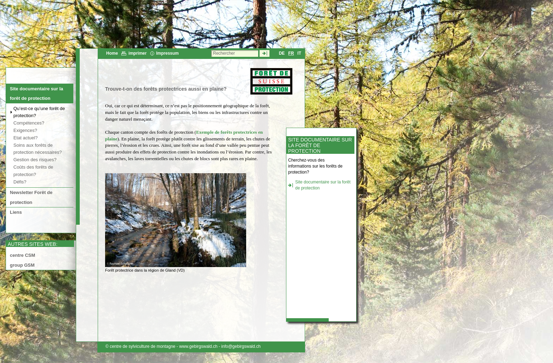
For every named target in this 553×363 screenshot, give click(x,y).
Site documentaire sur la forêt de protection (36, 93)
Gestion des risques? (34, 159)
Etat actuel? (25, 137)
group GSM (22, 265)
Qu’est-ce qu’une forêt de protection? (39, 112)
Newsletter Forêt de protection (31, 197)
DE (282, 53)
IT (299, 53)
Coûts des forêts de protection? (33, 170)
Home (112, 53)
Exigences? (25, 130)
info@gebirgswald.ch (241, 346)
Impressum (167, 53)
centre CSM (22, 255)
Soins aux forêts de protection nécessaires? (37, 149)
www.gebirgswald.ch (198, 346)
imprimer (137, 53)
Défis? (19, 181)
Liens (16, 212)
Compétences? (28, 123)
